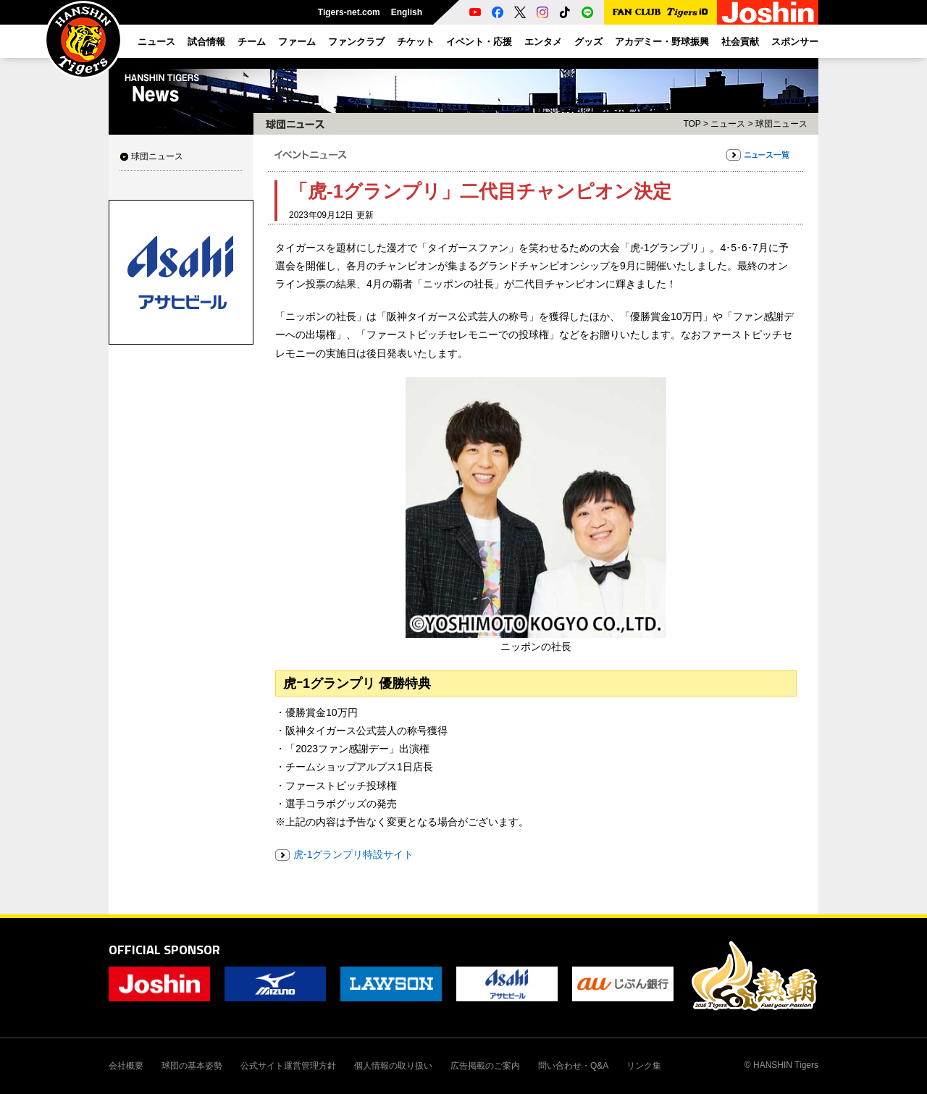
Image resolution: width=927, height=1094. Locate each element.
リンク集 (643, 1066)
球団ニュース (157, 156)
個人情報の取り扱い (393, 1066)
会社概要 (126, 1066)
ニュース (727, 124)
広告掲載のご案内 (485, 1066)
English (406, 12)
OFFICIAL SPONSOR (164, 949)
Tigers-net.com (349, 12)
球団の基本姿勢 (192, 1066)
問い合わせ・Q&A (573, 1066)
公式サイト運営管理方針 (288, 1066)
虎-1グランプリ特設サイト (353, 854)
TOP (691, 124)
